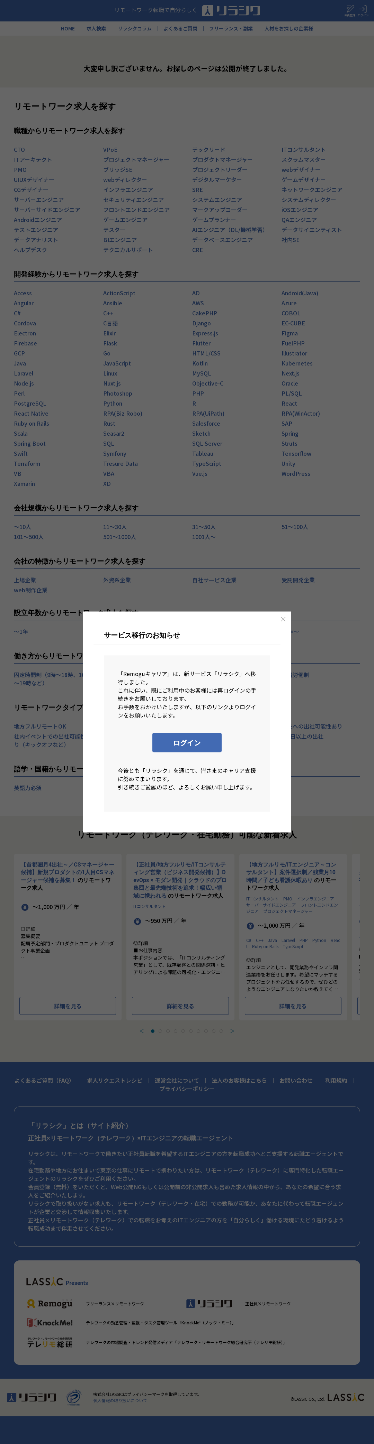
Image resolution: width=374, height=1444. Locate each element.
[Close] (283, 619)
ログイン (187, 743)
